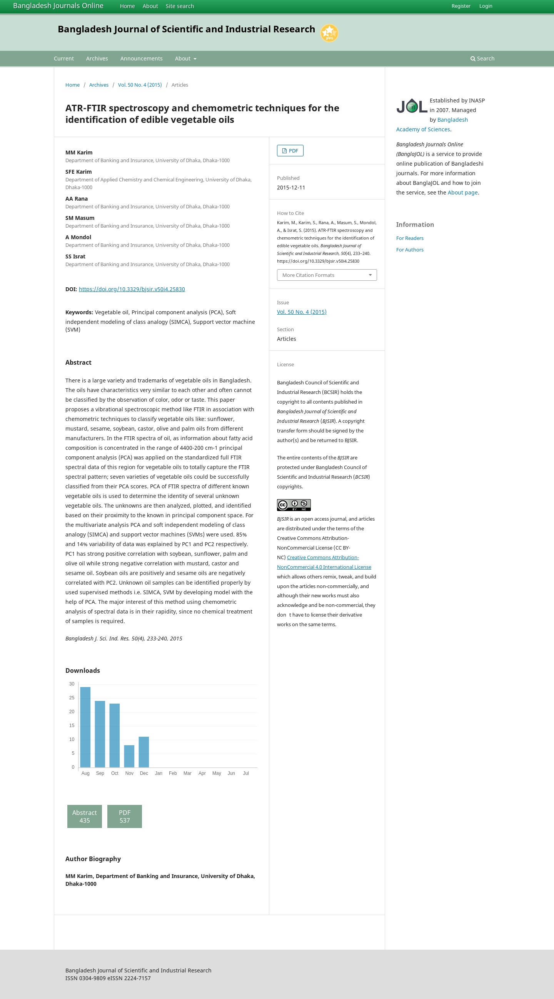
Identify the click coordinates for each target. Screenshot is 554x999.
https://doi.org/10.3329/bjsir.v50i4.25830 (132, 289)
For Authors (410, 249)
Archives (97, 58)
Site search (180, 6)
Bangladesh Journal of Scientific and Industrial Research (186, 28)
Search (483, 58)
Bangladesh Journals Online (58, 5)
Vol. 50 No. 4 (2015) (140, 84)
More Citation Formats (308, 275)
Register (461, 5)
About (150, 6)
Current (64, 58)
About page (463, 192)
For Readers (410, 238)
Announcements (141, 58)
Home (127, 6)
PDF (293, 150)
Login (485, 5)
